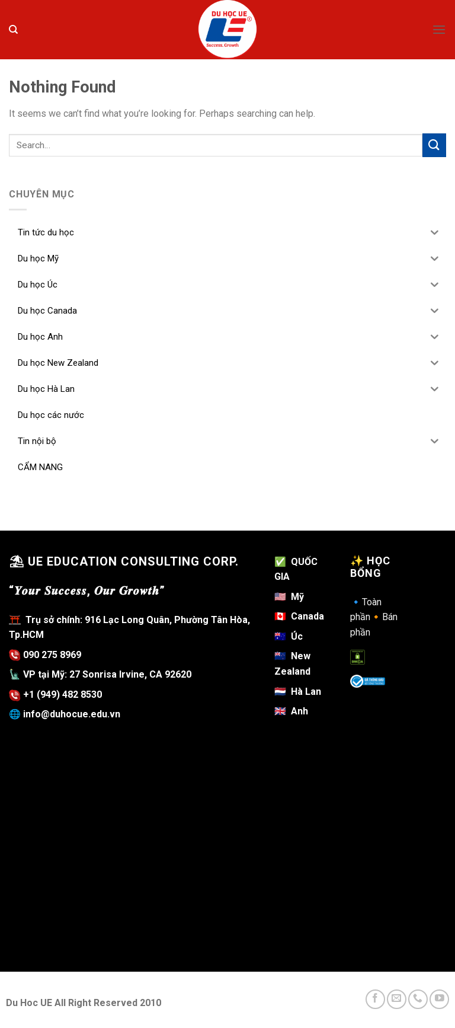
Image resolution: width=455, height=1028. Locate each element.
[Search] (13, 29)
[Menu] (439, 29)
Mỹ (297, 596)
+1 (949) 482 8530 (62, 694)
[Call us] (418, 999)
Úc (288, 636)
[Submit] (434, 145)
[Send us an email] (396, 999)
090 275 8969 (45, 654)
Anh (291, 711)
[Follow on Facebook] (375, 999)
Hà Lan (297, 691)
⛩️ (15, 619)
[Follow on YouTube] (439, 999)
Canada (299, 616)
